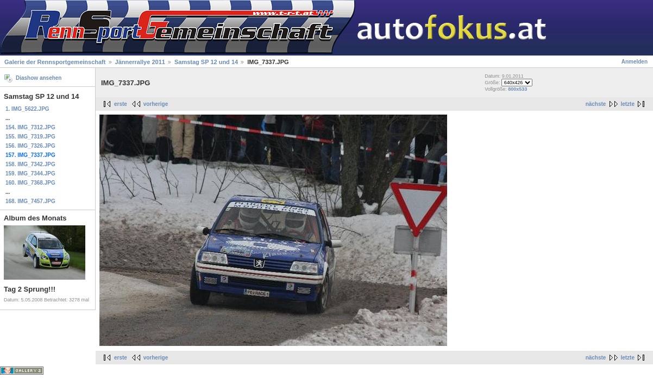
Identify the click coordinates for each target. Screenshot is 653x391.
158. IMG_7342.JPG (30, 164)
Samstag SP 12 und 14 (206, 62)
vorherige (155, 104)
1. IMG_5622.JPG (27, 109)
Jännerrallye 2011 (140, 62)
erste (120, 104)
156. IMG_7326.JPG (30, 146)
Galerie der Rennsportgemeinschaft (54, 62)
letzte (627, 104)
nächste (596, 104)
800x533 (517, 89)
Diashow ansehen (38, 78)
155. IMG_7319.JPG (30, 137)
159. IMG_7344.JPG (30, 173)
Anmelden (634, 62)
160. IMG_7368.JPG (30, 183)
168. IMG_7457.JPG (30, 201)
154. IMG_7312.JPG (30, 127)
